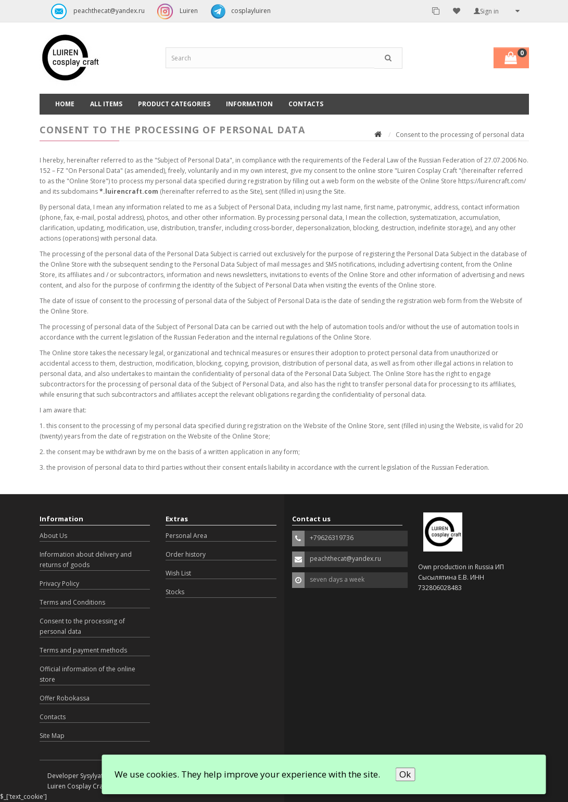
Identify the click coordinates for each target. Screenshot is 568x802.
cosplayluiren (238, 11)
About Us (53, 535)
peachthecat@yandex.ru (95, 11)
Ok (405, 774)
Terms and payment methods (83, 650)
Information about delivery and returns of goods (86, 559)
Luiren (175, 11)
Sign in (486, 11)
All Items (106, 103)
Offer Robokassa (65, 698)
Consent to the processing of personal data (82, 626)
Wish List (178, 573)
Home (64, 103)
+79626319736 (332, 537)
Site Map (52, 735)
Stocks (175, 591)
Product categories (174, 103)
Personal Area (186, 535)
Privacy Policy (59, 583)
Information (249, 103)
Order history (186, 554)
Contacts (305, 103)
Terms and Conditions (72, 602)
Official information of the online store (87, 674)
